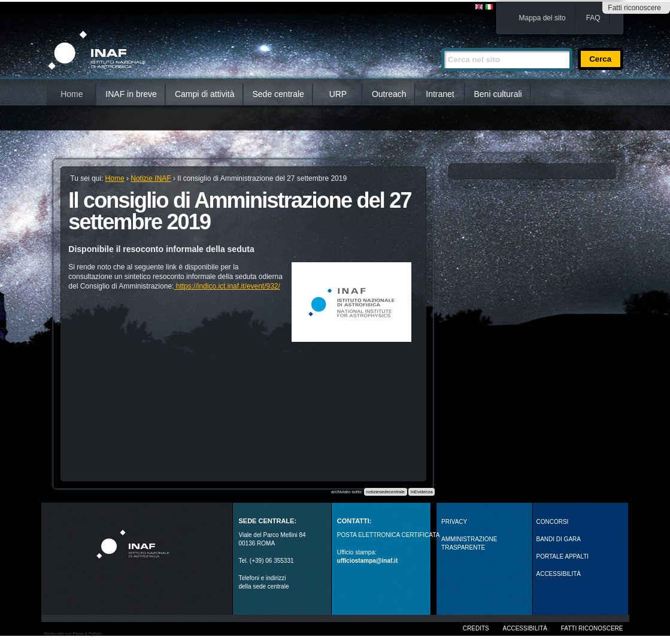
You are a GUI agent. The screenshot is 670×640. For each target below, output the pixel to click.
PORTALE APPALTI (562, 556)
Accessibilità (525, 628)
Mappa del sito (542, 18)
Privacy (454, 521)
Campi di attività (205, 94)
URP (338, 94)
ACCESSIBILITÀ (558, 574)
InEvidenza (422, 492)
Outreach (389, 94)
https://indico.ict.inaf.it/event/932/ (227, 286)
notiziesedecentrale (385, 492)
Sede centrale (278, 94)
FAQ (593, 18)
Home (71, 94)
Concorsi (552, 521)
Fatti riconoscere (634, 8)
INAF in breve (131, 94)
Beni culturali (498, 94)
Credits (476, 628)
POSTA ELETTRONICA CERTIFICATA (388, 535)
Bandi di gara (558, 539)
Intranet (440, 94)
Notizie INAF (151, 178)
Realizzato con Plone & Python (73, 634)
